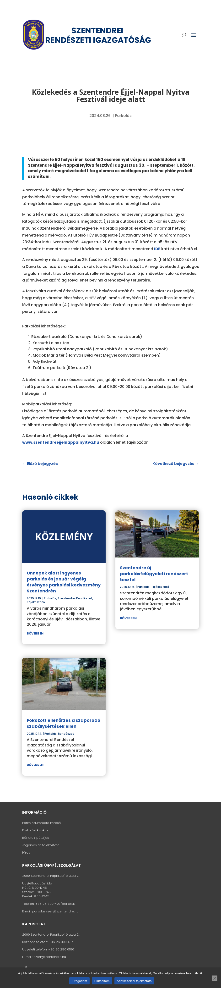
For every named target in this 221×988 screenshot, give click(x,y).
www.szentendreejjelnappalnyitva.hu (60, 442)
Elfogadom (79, 981)
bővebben (35, 633)
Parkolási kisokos (35, 830)
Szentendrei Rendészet (75, 598)
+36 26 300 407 (61, 942)
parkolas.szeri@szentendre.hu (55, 911)
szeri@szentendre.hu (50, 957)
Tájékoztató (36, 602)
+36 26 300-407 (47, 903)
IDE (157, 249)
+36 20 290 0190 (61, 949)
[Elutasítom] (214, 978)
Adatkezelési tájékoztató (134, 981)
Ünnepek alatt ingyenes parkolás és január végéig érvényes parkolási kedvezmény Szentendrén (64, 582)
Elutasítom (102, 981)
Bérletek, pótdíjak (35, 837)
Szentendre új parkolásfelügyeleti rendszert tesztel (154, 574)
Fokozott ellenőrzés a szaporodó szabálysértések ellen (63, 723)
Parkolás (123, 115)
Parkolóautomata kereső (41, 823)
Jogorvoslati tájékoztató (40, 845)
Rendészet (66, 734)
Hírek (26, 852)
